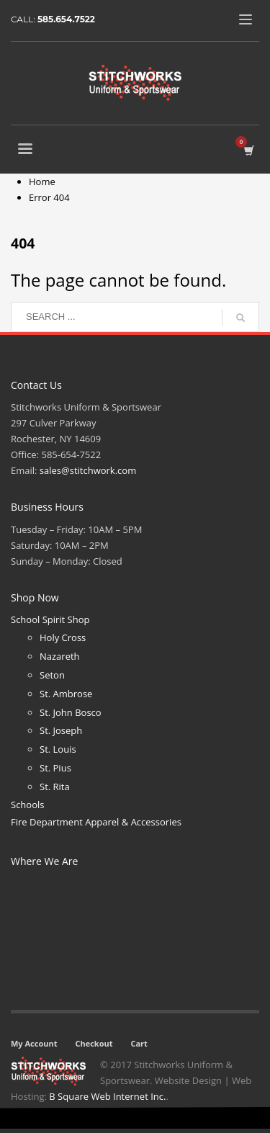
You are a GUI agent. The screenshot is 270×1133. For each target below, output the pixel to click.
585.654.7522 (66, 19)
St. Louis (58, 749)
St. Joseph (61, 730)
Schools (27, 804)
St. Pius (55, 767)
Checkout (93, 1043)
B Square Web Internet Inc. (107, 1096)
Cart (138, 1043)
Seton (52, 674)
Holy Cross (63, 637)
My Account (34, 1043)
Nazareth (60, 656)
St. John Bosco (71, 712)
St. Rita (55, 786)
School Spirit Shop (50, 619)
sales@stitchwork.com (88, 470)
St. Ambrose (66, 693)
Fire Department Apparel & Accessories (96, 821)
